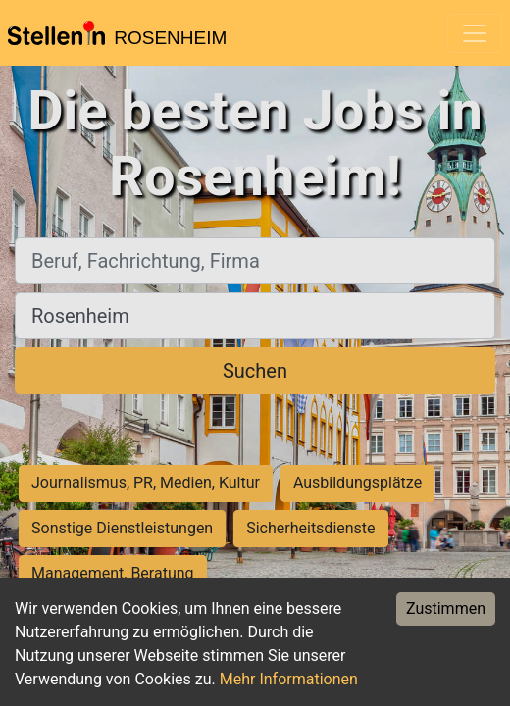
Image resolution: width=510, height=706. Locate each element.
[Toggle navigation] (474, 33)
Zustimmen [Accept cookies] (445, 608)
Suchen (255, 370)
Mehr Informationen (289, 679)
